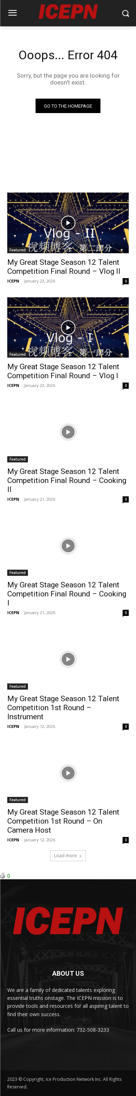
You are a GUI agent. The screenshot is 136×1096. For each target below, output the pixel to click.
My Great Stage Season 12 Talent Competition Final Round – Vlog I (63, 371)
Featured (17, 250)
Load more (68, 856)
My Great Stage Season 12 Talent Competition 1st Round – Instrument (63, 707)
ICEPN (13, 281)
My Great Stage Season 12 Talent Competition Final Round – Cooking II (66, 480)
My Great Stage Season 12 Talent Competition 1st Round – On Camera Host (63, 821)
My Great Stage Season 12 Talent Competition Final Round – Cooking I (66, 594)
